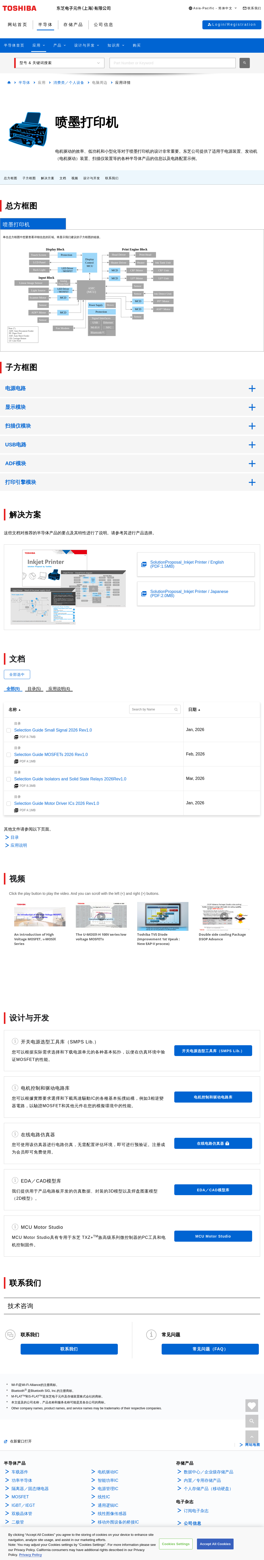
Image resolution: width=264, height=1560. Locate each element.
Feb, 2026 (195, 754)
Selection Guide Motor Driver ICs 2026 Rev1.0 (56, 803)
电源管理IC (108, 1456)
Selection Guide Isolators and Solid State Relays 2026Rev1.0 (70, 779)
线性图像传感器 (112, 1480)
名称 (13, 709)
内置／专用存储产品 (202, 1447)
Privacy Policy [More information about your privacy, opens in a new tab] (30, 1555)
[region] (132, 1543)
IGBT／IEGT (23, 1472)
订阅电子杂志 (196, 1478)
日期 (192, 709)
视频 (74, 178)
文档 (63, 178)
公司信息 (192, 1490)
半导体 (24, 82)
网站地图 (252, 1411)
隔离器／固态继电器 (30, 1456)
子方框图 (29, 178)
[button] (213, 8)
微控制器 (20, 1497)
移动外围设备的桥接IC (118, 1489)
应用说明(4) (59, 689)
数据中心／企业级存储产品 (208, 1439)
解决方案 (47, 178)
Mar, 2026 (195, 778)
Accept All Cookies (215, 1544)
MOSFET (20, 1464)
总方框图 (10, 178)
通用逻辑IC (108, 1472)
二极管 (18, 1489)
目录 (15, 837)
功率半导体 (22, 1447)
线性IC (104, 1464)
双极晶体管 (22, 1480)
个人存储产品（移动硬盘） (208, 1456)
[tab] (33, 223)
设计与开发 (91, 178)
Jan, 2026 (195, 729)
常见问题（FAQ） (210, 1316)
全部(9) (13, 689)
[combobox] (173, 63)
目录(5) (34, 689)
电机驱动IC (108, 1439)
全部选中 (17, 674)
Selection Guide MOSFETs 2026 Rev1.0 (51, 754)
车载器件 (20, 1439)
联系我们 (112, 178)
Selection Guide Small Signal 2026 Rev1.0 (53, 730)
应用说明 (19, 845)
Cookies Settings (176, 1544)
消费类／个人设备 (68, 82)
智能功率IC (108, 1447)
